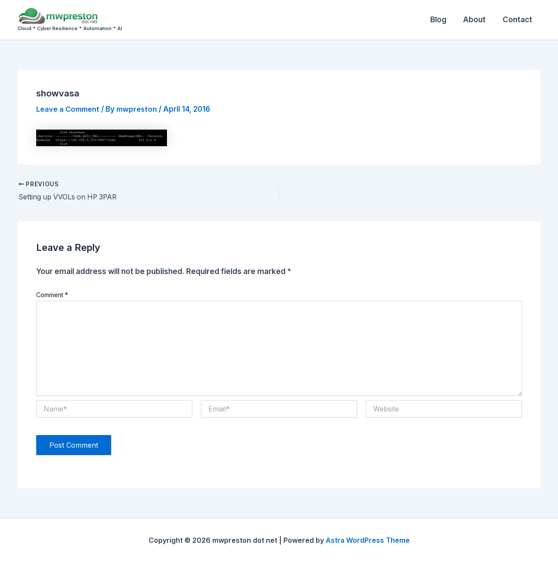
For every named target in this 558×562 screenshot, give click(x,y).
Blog (443, 19)
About (477, 19)
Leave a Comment (69, 109)
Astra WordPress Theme (367, 540)
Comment (52, 294)
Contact (518, 19)
